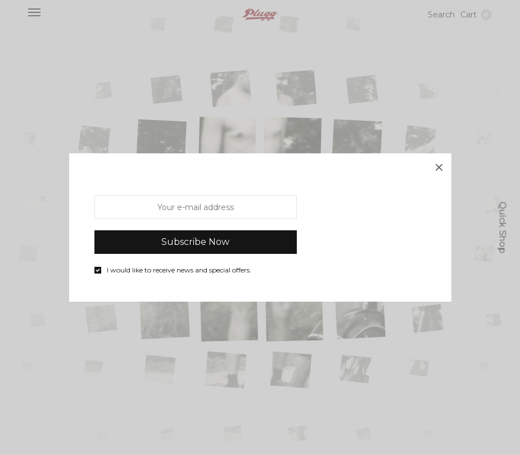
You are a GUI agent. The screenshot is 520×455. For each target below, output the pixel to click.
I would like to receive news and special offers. (179, 270)
